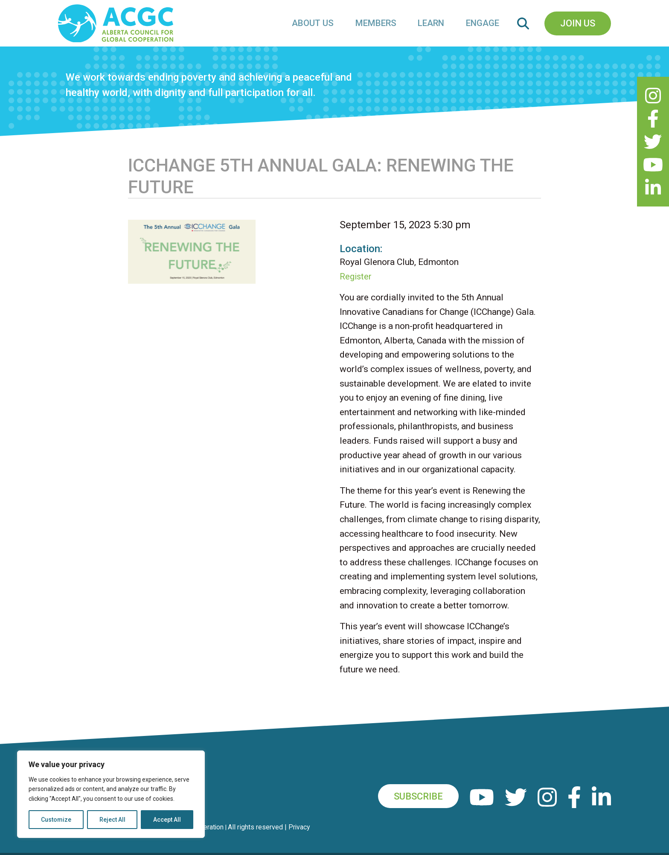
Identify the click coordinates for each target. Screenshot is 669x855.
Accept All (167, 819)
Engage (483, 28)
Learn (433, 28)
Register (356, 287)
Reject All (112, 819)
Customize (56, 819)
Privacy (302, 837)
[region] (111, 794)
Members (379, 28)
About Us (318, 28)
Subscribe (415, 806)
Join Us (577, 28)
